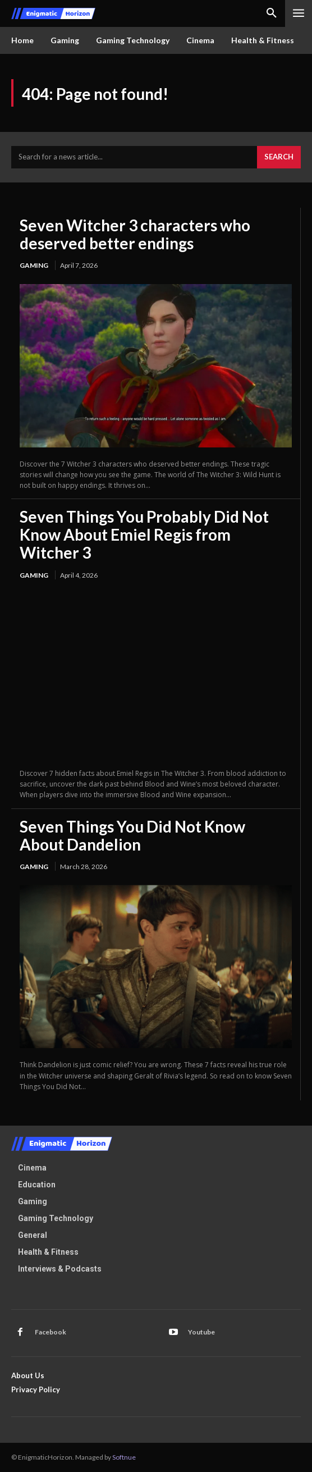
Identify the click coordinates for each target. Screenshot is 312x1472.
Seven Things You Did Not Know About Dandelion (132, 835)
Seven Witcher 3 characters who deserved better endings (135, 234)
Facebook (50, 1332)
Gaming (34, 265)
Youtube (201, 1332)
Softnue (124, 1457)
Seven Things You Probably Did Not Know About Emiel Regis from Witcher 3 (144, 534)
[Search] (279, 157)
